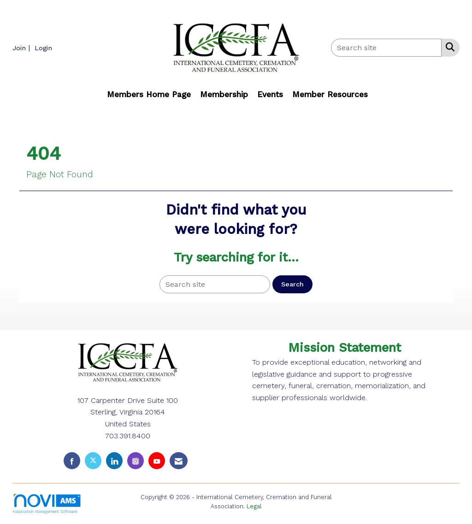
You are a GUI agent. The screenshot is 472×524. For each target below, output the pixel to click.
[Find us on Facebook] (72, 460)
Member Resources (330, 94)
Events (270, 94)
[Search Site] (448, 47)
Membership (224, 94)
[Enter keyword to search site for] (386, 48)
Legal (254, 506)
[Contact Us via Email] (179, 460)
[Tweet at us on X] (93, 460)
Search (292, 284)
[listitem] (22, 47)
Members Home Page (149, 94)
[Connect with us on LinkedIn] (114, 460)
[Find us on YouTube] (156, 460)
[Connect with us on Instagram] (135, 460)
